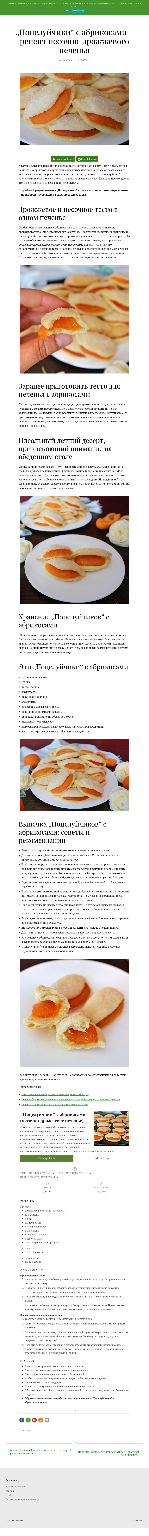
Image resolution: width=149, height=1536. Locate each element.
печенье (27, 1433)
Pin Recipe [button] (102, 1163)
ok (67, 11)
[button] (21, 1423)
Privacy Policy (78, 11)
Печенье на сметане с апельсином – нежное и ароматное (57, 1108)
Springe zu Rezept (62, 163)
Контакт (10, 1498)
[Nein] (145, 7)
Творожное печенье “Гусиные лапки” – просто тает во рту (57, 1098)
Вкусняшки (19, 1528)
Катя (69, 64)
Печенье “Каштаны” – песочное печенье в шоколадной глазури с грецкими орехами (73, 1103)
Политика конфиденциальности (24, 1507)
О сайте (10, 1502)
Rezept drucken (88, 163)
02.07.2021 (85, 64)
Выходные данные (16, 1494)
